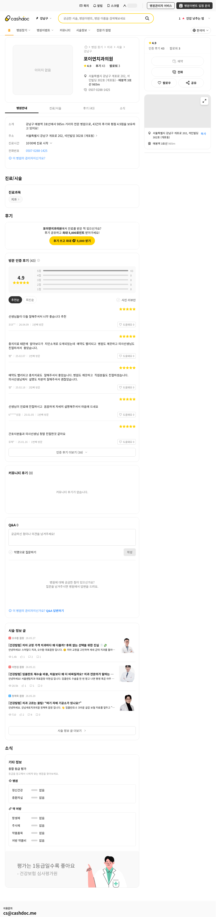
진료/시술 (50, 108)
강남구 (88, 51)
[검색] (147, 18)
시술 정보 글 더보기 (72, 731)
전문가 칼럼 (104, 30)
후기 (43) (83, 108)
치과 (109, 47)
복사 (203, 133)
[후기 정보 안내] (38, 260)
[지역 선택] (43, 18)
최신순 (28, 300)
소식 (115, 108)
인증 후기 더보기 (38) (72, 452)
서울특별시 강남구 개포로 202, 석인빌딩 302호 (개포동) (62, 136)
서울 (119, 47)
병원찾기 (23, 30)
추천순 (14, 300)
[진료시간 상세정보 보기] (39, 143)
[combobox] (201, 30)
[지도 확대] (204, 101)
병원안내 (16, 108)
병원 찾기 (97, 47)
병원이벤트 (45, 30)
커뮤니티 (65, 30)
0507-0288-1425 (36, 151)
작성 (129, 552)
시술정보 (83, 30)
